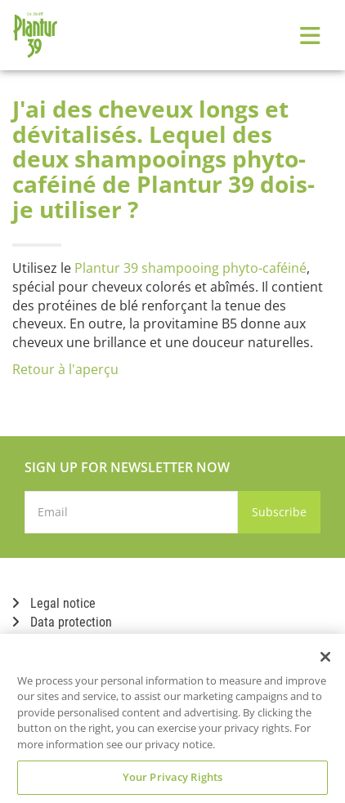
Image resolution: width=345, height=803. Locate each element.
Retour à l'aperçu (65, 369)
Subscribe (279, 512)
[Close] (325, 657)
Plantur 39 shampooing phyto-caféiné (190, 268)
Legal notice (54, 603)
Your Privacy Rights (172, 777)
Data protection (62, 622)
